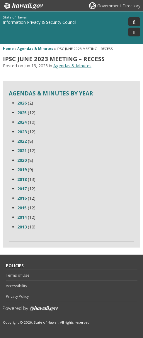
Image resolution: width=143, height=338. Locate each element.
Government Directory (118, 6)
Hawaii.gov (23, 5)
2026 (22, 103)
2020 (22, 160)
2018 (22, 179)
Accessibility (16, 285)
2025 (22, 112)
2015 (22, 208)
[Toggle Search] (134, 21)
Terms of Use (18, 275)
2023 (22, 131)
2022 (22, 141)
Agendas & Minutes (35, 48)
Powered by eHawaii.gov (30, 311)
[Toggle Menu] (134, 32)
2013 (22, 227)
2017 (22, 188)
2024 (22, 122)
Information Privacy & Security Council (39, 22)
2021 (22, 150)
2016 (22, 198)
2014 (22, 217)
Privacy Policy (17, 296)
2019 (22, 169)
